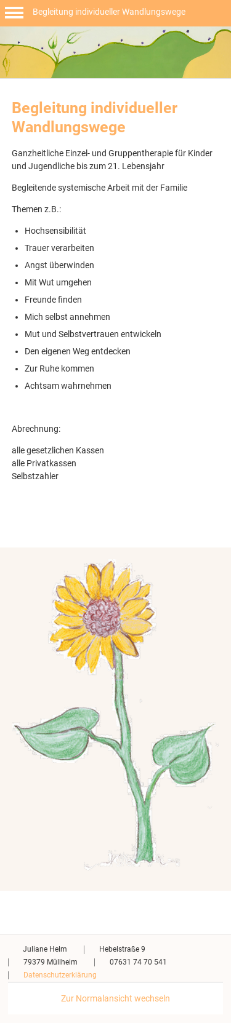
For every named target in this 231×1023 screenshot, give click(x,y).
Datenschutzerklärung (60, 975)
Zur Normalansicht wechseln (115, 998)
